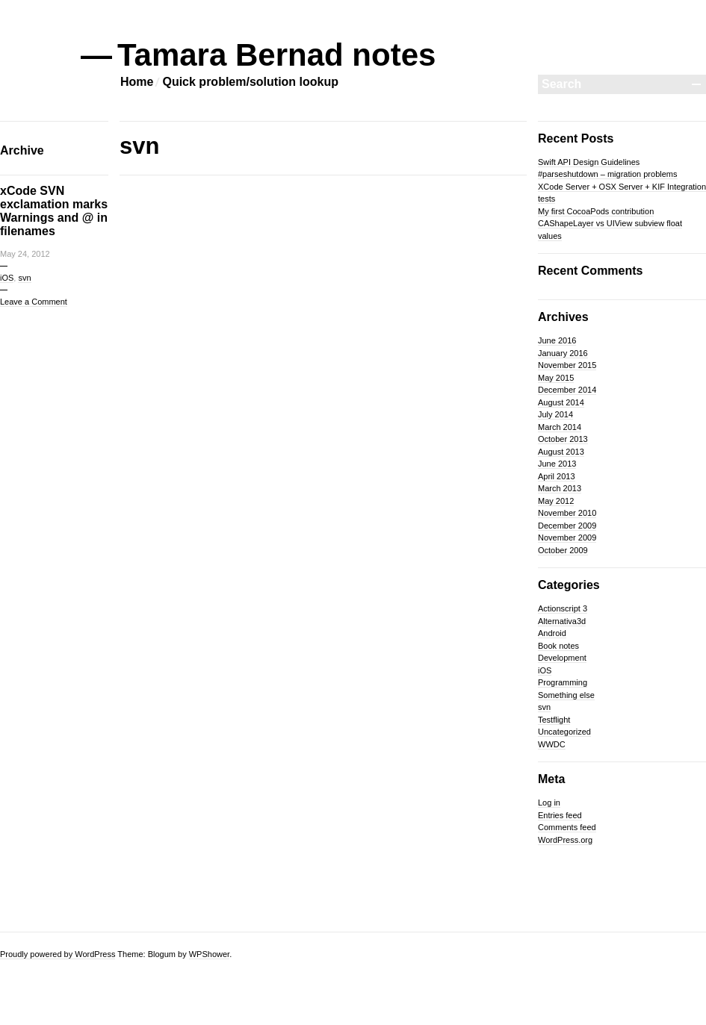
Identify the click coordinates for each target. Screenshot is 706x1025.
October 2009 (563, 550)
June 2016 (557, 340)
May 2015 (556, 377)
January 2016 (563, 353)
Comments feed (567, 827)
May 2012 (556, 500)
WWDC (552, 744)
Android (552, 633)
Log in (549, 802)
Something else (566, 695)
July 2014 (555, 414)
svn (24, 277)
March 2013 (559, 488)
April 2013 (556, 476)
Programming (562, 682)
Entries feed (560, 815)
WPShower (209, 954)
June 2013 (557, 463)
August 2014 (561, 402)
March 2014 (559, 427)
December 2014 (567, 389)
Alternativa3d (562, 621)
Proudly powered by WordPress (57, 954)
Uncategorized (564, 731)
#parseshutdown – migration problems (608, 173)
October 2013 (563, 438)
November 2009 (567, 537)
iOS (6, 277)
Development (562, 657)
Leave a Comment (33, 301)
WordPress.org (565, 839)
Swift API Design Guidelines (589, 162)
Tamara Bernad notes (278, 54)
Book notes (558, 645)
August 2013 (561, 451)
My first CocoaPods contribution (596, 211)
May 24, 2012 (25, 253)
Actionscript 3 (562, 608)
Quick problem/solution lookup (250, 81)
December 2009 (567, 525)
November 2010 (567, 512)
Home (136, 81)
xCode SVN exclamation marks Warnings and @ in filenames (54, 210)
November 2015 (567, 365)
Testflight (554, 719)
